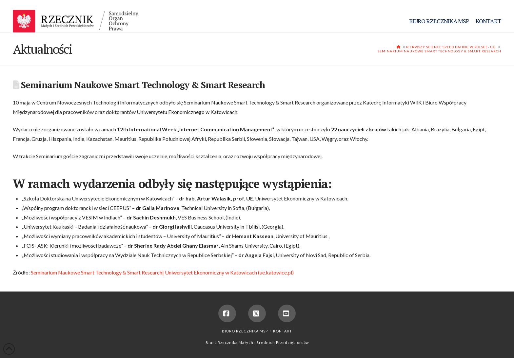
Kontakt (282, 331)
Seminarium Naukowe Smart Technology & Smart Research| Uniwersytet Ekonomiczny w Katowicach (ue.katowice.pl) (162, 272)
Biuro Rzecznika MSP (245, 331)
